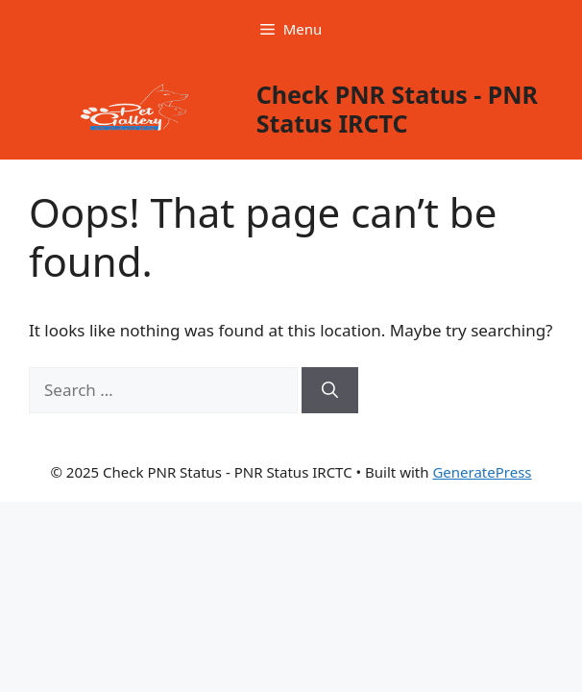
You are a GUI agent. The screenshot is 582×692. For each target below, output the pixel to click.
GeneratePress (481, 472)
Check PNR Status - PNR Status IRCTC (397, 108)
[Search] (330, 390)
